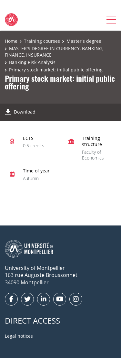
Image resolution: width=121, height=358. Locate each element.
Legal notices (19, 336)
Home (11, 41)
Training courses (42, 41)
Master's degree (83, 41)
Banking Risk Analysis (32, 62)
